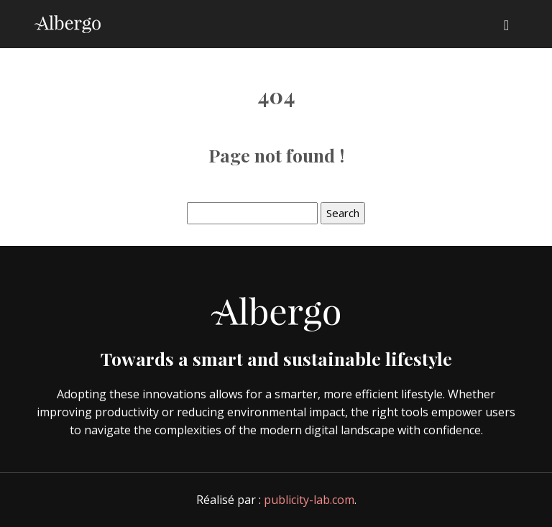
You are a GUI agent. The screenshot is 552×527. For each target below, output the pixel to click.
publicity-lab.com (309, 500)
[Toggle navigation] (506, 24)
